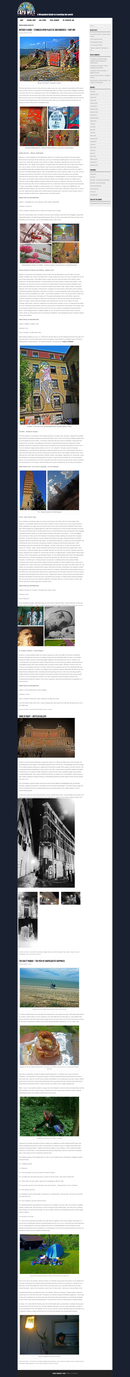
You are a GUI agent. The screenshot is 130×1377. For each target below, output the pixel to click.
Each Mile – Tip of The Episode (97, 183)
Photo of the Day (94, 189)
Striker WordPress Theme (58, 1373)
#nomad (49, 1361)
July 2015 (92, 124)
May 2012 (92, 153)
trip (48, 1363)
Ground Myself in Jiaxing (96, 42)
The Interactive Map (68, 20)
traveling (44, 1363)
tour (37, 1363)
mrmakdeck (93, 59)
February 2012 (93, 159)
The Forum (93, 191)
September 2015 (94, 118)
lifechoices (81, 1361)
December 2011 (94, 165)
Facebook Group (31, 20)
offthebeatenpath (29, 1363)
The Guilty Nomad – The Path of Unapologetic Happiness (42, 961)
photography (22, 954)
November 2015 (94, 112)
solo (35, 1363)
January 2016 (93, 106)
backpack (60, 952)
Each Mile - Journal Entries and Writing (33, 709)
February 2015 (93, 138)
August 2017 (93, 97)
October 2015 (93, 115)
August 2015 (93, 121)
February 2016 (93, 103)
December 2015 (94, 109)
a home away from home (96, 39)
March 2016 (93, 100)
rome (27, 954)
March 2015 (93, 135)
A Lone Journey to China (96, 45)
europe (72, 952)
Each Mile (92, 177)
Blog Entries (42, 20)
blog (64, 952)
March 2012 (93, 156)
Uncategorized (93, 194)
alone (58, 1361)
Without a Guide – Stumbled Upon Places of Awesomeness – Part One (47, 29)
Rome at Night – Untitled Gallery (32, 716)
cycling (76, 1361)
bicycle (72, 1361)
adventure (49, 952)
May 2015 (92, 129)
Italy (75, 952)
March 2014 (93, 147)
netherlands (22, 1363)
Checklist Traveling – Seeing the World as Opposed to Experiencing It (99, 61)
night (78, 952)
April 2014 (92, 144)
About (21, 20)
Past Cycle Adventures (95, 186)
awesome (55, 952)
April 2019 (92, 91)
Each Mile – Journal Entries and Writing (99, 180)
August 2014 (93, 141)
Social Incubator (54, 20)
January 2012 (93, 162)
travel (30, 954)
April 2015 (92, 132)
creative (68, 952)
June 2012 (92, 150)
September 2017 (94, 94)
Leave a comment (48, 709)
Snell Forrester (93, 80)
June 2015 (92, 126)
